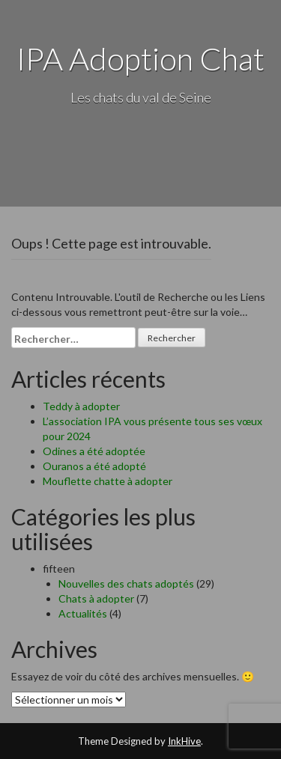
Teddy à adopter (81, 406)
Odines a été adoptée (94, 451)
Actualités (82, 613)
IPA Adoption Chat (140, 58)
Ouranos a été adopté (94, 466)
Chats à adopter (96, 598)
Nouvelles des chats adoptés (126, 583)
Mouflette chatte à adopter (107, 481)
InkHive (184, 741)
